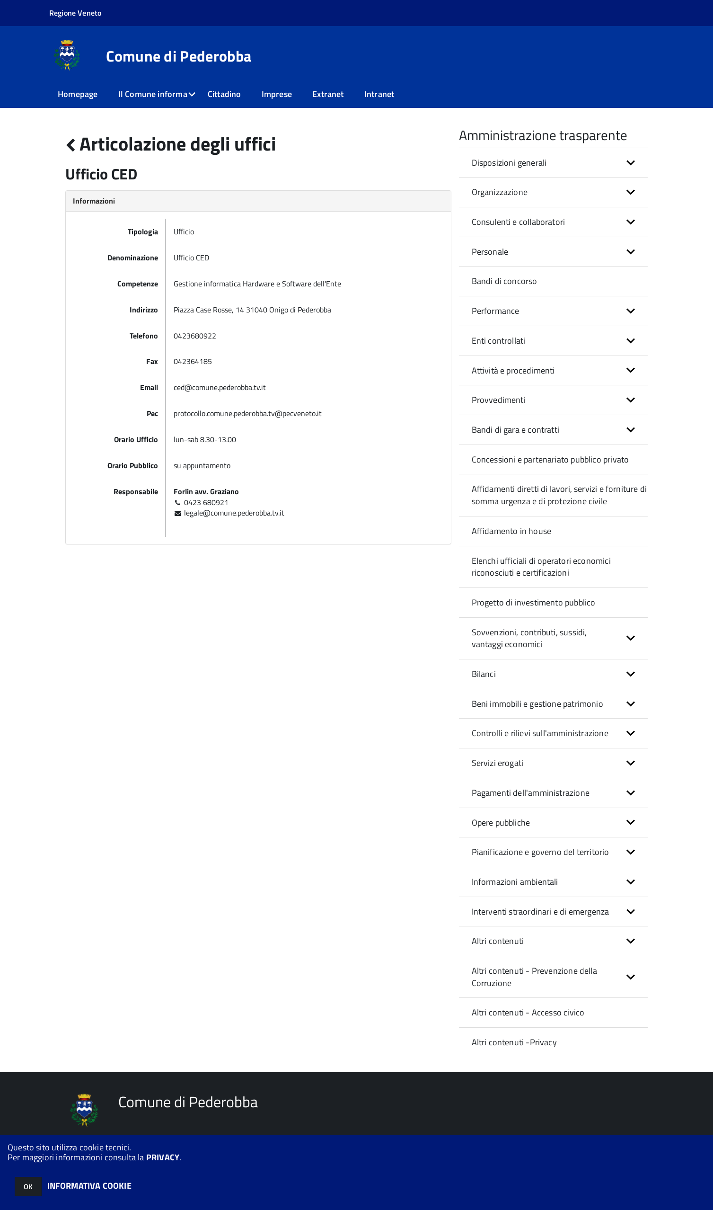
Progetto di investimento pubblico (534, 602)
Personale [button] (490, 251)
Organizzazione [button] (500, 192)
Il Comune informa (152, 94)
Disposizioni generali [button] (509, 162)
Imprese (277, 94)
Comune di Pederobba (178, 55)
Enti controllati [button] (499, 340)
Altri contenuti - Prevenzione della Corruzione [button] (534, 976)
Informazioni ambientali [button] (515, 881)
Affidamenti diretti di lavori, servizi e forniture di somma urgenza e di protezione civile (559, 494)
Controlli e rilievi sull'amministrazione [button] (540, 733)
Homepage (77, 94)
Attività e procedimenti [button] (513, 370)
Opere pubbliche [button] (501, 822)
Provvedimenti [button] (499, 399)
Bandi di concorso (504, 281)
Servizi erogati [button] (498, 762)
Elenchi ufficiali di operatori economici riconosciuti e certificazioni (541, 566)
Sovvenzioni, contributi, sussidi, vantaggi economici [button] (529, 638)
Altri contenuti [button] (498, 940)
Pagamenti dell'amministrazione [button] (531, 792)
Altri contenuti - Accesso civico (528, 1012)
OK (28, 1186)
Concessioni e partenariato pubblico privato (550, 459)
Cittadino (224, 94)
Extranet (327, 94)
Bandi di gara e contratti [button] (516, 429)
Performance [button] (495, 310)
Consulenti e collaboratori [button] (518, 221)
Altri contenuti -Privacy (514, 1042)
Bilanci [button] (484, 673)
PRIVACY (162, 1157)
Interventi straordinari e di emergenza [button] (540, 911)
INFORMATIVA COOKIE (89, 1185)
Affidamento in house (512, 531)
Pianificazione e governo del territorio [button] (540, 851)
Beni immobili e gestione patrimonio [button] (537, 703)
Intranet (379, 94)
